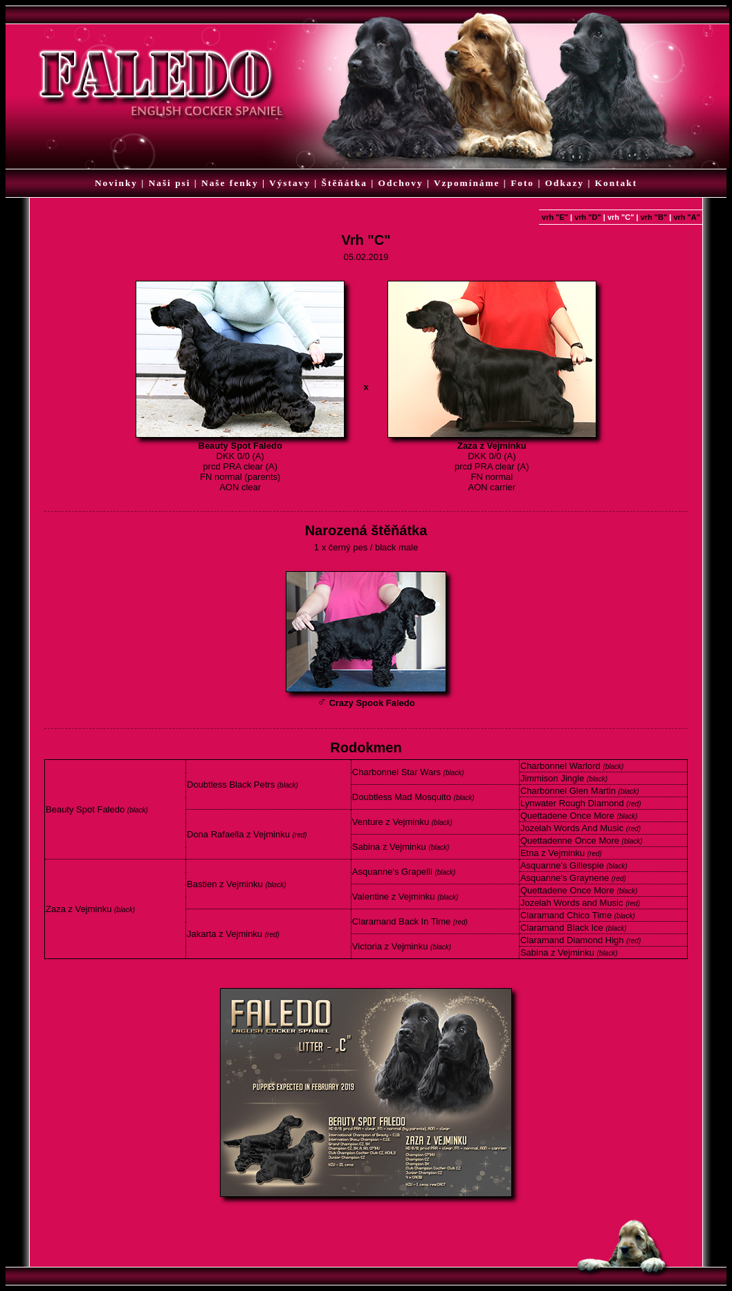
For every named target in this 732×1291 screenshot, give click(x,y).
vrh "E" (555, 217)
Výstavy (290, 183)
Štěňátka (344, 183)
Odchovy (400, 183)
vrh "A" (686, 217)
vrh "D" (587, 217)
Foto (522, 183)
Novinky (116, 183)
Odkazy (564, 183)
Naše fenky (230, 183)
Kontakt (616, 183)
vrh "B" (654, 217)
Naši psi (170, 183)
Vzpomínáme (467, 183)
